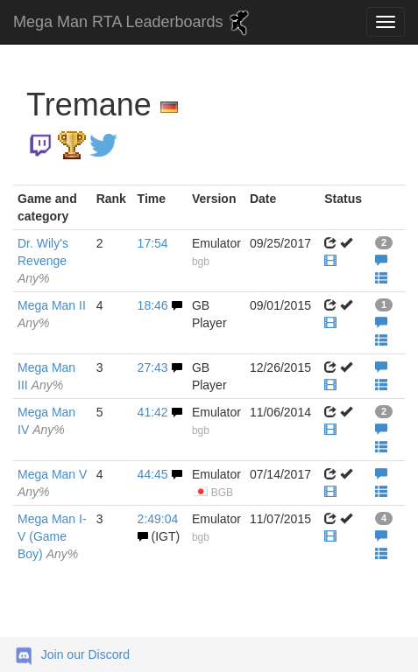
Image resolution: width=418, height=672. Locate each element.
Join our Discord (85, 655)
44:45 (153, 474)
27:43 (153, 367)
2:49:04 (158, 519)
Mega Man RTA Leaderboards (133, 23)
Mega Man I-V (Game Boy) (52, 536)
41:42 (153, 412)
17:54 (153, 243)
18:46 (153, 305)
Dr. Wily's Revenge (43, 260)
